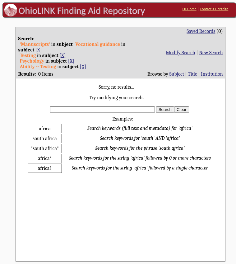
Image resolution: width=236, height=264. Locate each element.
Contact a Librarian (214, 9)
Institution (212, 74)
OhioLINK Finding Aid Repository (82, 10)
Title (192, 74)
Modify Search (180, 52)
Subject (176, 74)
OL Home (190, 9)
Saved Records (201, 31)
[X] (38, 50)
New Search (211, 52)
